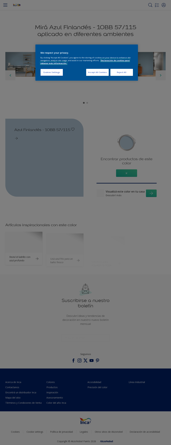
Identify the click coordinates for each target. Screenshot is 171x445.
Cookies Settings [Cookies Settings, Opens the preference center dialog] (51, 72)
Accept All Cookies (97, 72)
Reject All (121, 72)
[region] (86, 62)
